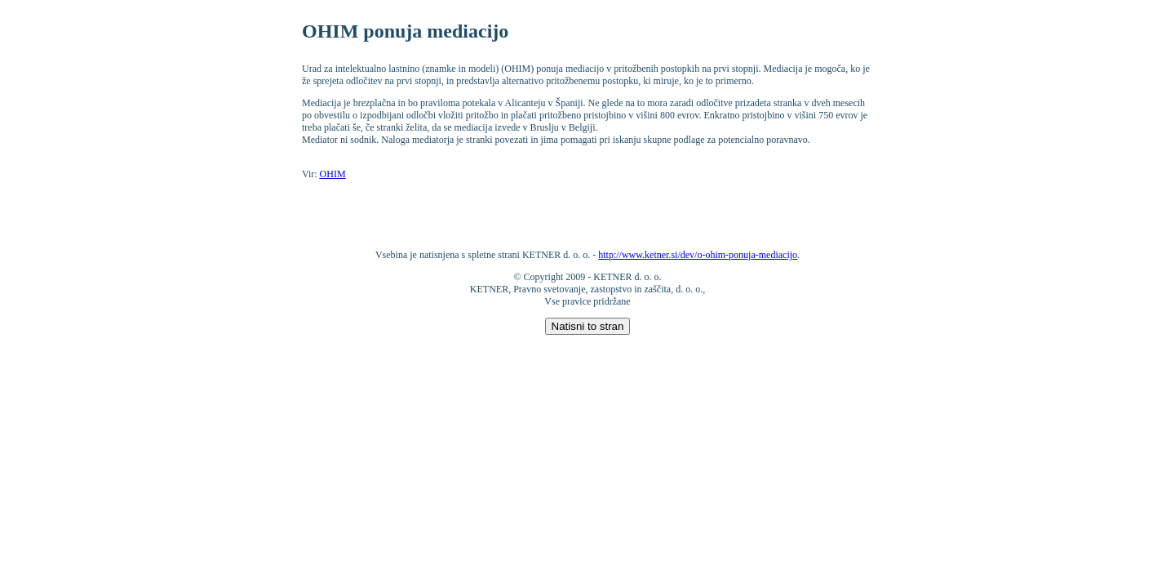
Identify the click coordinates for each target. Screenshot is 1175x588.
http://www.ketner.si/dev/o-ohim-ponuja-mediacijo (697, 255)
